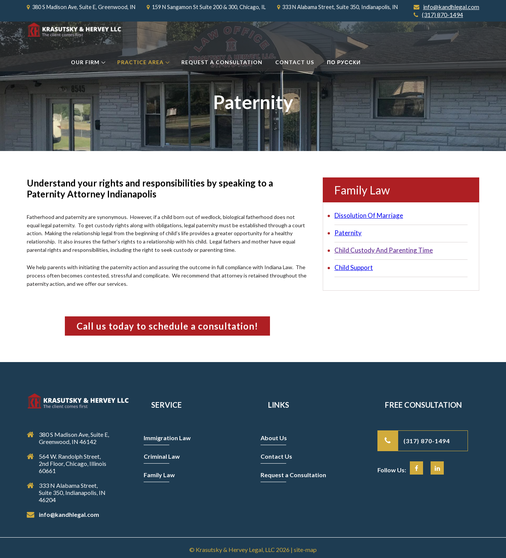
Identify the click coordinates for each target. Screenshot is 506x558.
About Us (274, 437)
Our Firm (85, 62)
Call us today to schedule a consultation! (167, 326)
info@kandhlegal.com (446, 7)
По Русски (344, 62)
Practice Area (140, 62)
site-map (305, 549)
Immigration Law (167, 437)
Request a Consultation (221, 62)
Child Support (353, 267)
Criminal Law (162, 456)
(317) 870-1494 (438, 15)
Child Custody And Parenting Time (383, 250)
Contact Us (294, 62)
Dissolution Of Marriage (368, 215)
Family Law (159, 474)
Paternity (348, 233)
